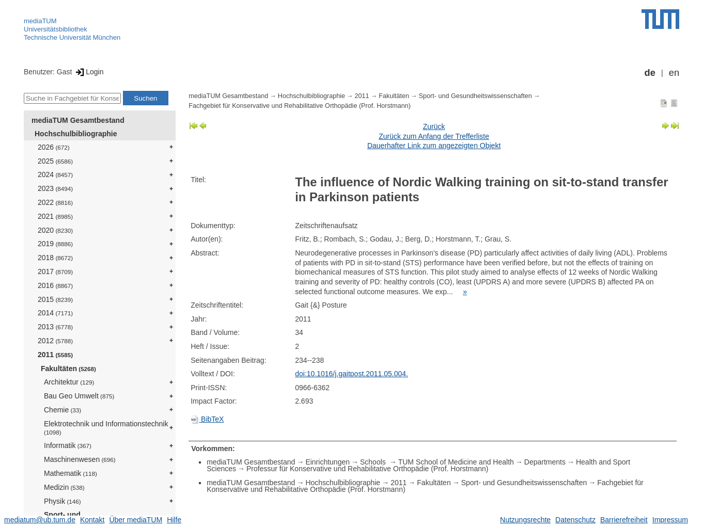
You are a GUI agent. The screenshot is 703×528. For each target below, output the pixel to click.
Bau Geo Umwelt (79, 396)
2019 (55, 243)
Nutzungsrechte (525, 520)
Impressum (670, 520)
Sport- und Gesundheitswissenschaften (475, 96)
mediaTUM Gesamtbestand (78, 120)
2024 (55, 174)
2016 (55, 285)
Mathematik (70, 473)
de (650, 73)
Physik (62, 501)
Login (88, 72)
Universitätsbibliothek (55, 29)
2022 (55, 202)
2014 (55, 313)
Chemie (62, 410)
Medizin (64, 487)
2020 (55, 230)
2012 (55, 341)
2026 (54, 147)
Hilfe (174, 520)
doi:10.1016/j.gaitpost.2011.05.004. (351, 374)
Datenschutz (575, 520)
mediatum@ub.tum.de (39, 520)
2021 (55, 216)
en (674, 73)
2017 (55, 271)
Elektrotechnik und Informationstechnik (106, 428)
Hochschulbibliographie (76, 134)
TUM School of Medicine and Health (456, 462)
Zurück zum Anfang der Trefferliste (434, 136)
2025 (55, 161)
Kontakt (92, 520)
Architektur (69, 382)
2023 (55, 188)
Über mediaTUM (135, 520)
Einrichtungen (327, 462)
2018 (55, 257)
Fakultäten (68, 368)
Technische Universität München (72, 37)
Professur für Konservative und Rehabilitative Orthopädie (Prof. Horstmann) (367, 469)
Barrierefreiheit (624, 520)
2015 (55, 299)
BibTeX (207, 419)
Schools (374, 462)
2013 (55, 327)
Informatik (67, 445)
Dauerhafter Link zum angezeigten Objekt (434, 145)
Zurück (434, 126)
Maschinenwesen (80, 459)
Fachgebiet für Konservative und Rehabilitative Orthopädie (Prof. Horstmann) (300, 105)
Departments (545, 462)
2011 (55, 354)
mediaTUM (40, 21)
